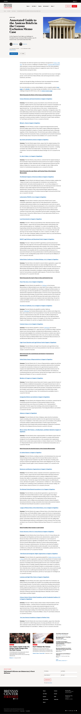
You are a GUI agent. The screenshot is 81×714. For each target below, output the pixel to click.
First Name (46, 671)
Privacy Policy (22, 710)
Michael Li (11, 657)
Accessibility (28, 710)
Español (6, 1)
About (52, 6)
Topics (28, 6)
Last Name (63, 671)
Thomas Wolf (41, 653)
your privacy (50, 682)
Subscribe (56, 699)
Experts (39, 6)
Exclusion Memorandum (54, 64)
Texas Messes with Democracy (62, 633)
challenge (44, 285)
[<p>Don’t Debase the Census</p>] (43, 638)
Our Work (34, 6)
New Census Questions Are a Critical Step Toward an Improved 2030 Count (63, 649)
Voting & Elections (13, 49)
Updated (11, 48)
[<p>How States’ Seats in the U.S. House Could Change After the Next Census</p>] (20, 638)
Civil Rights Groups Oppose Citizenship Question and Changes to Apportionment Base (63, 642)
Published (22, 48)
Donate (55, 693)
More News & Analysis (61, 660)
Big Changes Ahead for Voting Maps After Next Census (63, 638)
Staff (55, 696)
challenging (26, 311)
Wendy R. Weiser (36, 653)
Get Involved (45, 6)
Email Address (47, 675)
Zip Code (62, 675)
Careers (55, 690)
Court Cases (14, 11)
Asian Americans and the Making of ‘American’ (63, 654)
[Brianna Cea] (23, 44)
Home (5, 11)
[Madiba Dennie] (14, 44)
